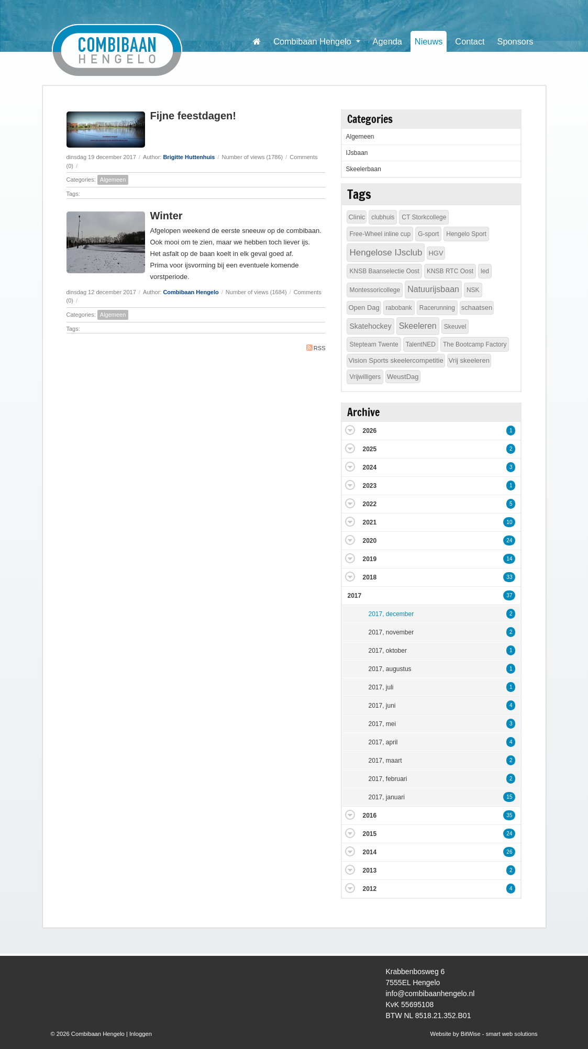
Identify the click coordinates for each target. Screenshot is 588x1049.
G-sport (428, 234)
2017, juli (380, 687)
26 (509, 852)
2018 (369, 577)
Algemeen (113, 179)
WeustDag (402, 377)
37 (509, 595)
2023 (369, 485)
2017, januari (386, 797)
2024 (369, 467)
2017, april (382, 742)
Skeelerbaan (363, 169)
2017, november (391, 632)
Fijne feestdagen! (193, 115)
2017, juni (381, 705)
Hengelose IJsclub (385, 253)
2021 (369, 522)
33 (509, 577)
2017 (354, 595)
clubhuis (382, 217)
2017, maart (385, 760)
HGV (435, 253)
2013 (369, 870)
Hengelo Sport (466, 234)
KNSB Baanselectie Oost (384, 271)
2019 (369, 559)
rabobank (399, 307)
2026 (369, 430)
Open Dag (363, 307)
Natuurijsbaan (433, 289)
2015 (369, 834)
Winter (166, 215)
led (485, 271)
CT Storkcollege (424, 217)
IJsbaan (357, 153)
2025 (369, 449)
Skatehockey (370, 326)
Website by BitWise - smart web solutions (484, 1034)
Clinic (356, 217)
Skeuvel (455, 326)
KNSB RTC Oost (450, 271)
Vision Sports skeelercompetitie (395, 360)
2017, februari (387, 779)
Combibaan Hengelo (190, 292)
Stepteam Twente (373, 344)
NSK (473, 290)
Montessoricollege (374, 290)
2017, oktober (387, 650)
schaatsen (476, 307)
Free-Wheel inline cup (380, 234)
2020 (369, 540)
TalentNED (421, 344)
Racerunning (437, 307)
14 (509, 559)
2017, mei (382, 724)
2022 (369, 504)
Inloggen (140, 1034)
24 (509, 540)
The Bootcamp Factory (474, 344)
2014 (369, 852)
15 (509, 797)
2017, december (391, 614)
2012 (369, 888)
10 (509, 522)
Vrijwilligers (365, 377)
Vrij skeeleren (469, 360)
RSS (316, 347)
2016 (369, 815)
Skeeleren (418, 325)
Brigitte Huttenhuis (189, 157)
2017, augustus (389, 669)
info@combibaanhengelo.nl (430, 993)
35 (509, 815)
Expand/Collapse (350, 430)
